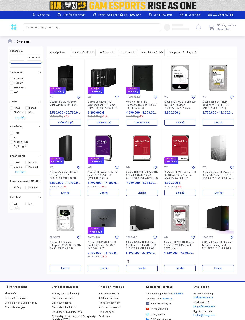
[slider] (10, 63)
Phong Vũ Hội (155, 314)
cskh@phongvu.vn (203, 297)
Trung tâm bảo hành (109, 302)
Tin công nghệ (106, 312)
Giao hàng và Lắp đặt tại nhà (67, 312)
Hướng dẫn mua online (17, 298)
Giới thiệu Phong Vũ (109, 293)
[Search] (157, 27)
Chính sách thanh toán (64, 307)
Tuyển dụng (105, 316)
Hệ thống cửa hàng (109, 298)
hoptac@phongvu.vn (204, 315)
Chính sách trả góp (15, 307)
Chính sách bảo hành (63, 298)
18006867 (177, 293)
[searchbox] (89, 27)
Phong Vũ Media (157, 308)
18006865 (166, 298)
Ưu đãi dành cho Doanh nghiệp (21, 302)
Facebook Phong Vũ (158, 303)
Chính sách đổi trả (61, 302)
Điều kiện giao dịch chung (65, 293)
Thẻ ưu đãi (10, 293)
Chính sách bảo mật (109, 307)
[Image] (122, 5)
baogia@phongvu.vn (204, 306)
